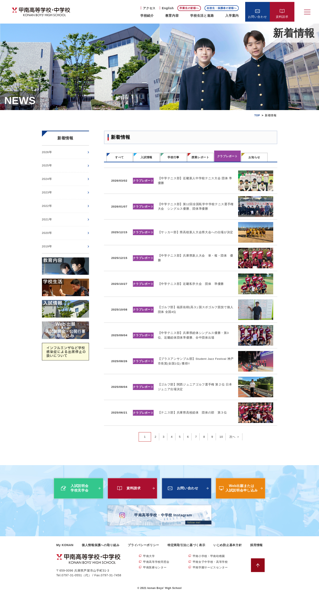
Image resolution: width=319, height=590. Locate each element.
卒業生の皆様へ (189, 8)
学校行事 (173, 157)
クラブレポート (227, 156)
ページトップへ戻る (259, 561)
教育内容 (172, 15)
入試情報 (146, 157)
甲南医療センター (155, 563)
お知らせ (254, 157)
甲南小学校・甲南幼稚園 (210, 552)
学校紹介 (147, 15)
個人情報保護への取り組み (100, 540)
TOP (257, 115)
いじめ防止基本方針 (228, 540)
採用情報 (256, 540)
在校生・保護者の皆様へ (222, 8)
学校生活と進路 (202, 15)
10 (221, 432)
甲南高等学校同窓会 (157, 558)
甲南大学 (149, 552)
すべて (119, 157)
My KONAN (64, 540)
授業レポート (200, 157)
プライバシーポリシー (143, 540)
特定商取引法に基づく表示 (186, 540)
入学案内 (232, 15)
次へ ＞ (235, 432)
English (168, 8)
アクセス (149, 8)
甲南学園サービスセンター (211, 563)
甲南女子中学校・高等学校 (211, 558)
